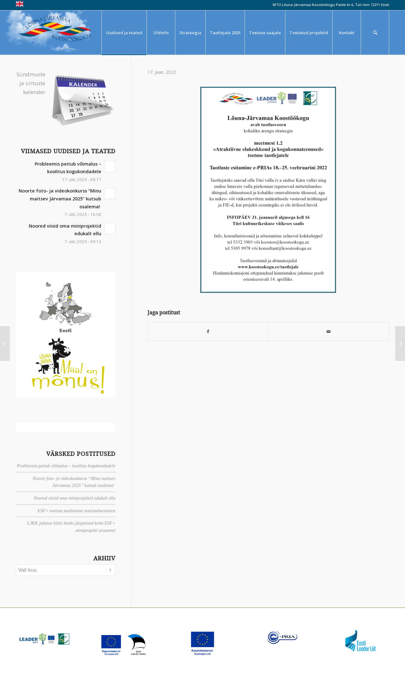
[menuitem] (124, 32)
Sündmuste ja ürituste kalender (30, 83)
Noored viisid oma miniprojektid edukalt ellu (74, 498)
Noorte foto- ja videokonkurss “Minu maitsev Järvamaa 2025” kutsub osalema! (60, 198)
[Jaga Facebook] (208, 331)
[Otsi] (375, 32)
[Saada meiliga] (329, 331)
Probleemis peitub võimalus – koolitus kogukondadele (66, 465)
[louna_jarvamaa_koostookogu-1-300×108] (59, 32)
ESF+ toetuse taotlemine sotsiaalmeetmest (76, 510)
